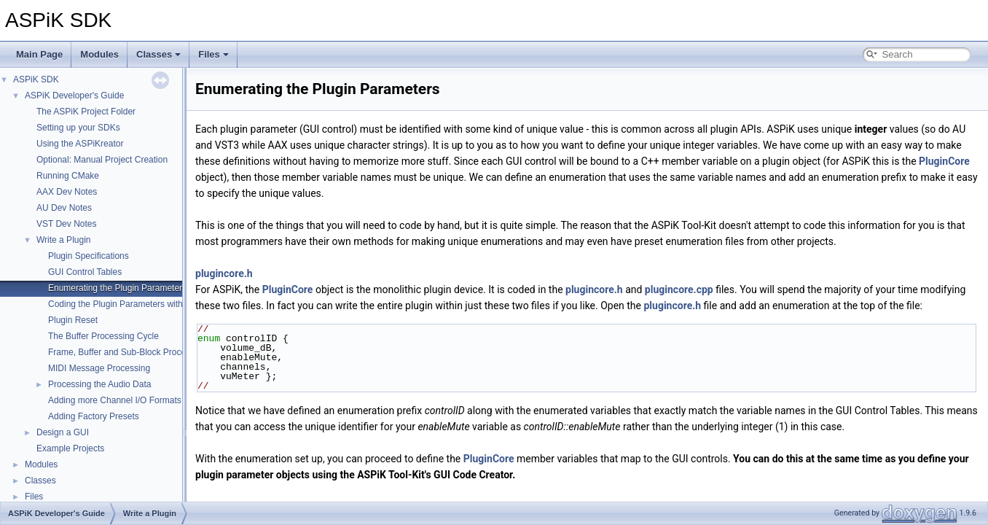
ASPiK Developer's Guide (74, 95)
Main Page (39, 54)
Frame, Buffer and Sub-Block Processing (127, 352)
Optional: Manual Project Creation (102, 160)
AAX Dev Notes (66, 192)
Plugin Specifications (88, 256)
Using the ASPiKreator (79, 144)
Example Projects (70, 448)
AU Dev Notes (64, 208)
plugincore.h (224, 273)
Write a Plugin (63, 240)
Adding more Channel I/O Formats (114, 400)
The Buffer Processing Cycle (103, 336)
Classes (158, 54)
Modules (99, 54)
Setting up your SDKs (78, 127)
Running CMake (67, 176)
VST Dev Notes (66, 224)
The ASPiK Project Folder (86, 111)
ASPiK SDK (36, 79)
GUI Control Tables (85, 272)
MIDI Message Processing (99, 368)
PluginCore (944, 161)
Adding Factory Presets (93, 416)
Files (213, 54)
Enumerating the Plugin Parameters (117, 288)
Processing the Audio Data (99, 384)
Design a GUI (62, 432)
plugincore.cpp (679, 289)
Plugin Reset (73, 320)
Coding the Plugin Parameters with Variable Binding (148, 304)
